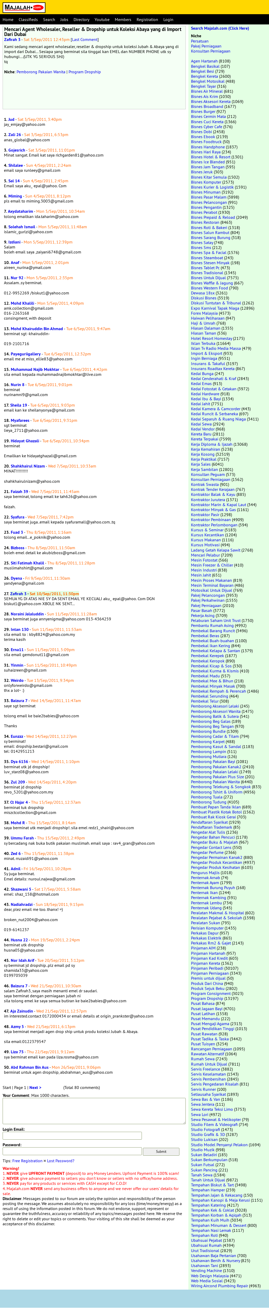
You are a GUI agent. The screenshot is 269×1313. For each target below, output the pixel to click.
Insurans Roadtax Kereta (213, 368)
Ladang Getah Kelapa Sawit (215, 550)
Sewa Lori (199, 1114)
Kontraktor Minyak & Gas (213, 509)
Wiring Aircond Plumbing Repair (219, 1285)
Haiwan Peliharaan (208, 318)
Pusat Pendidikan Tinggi (212, 1028)
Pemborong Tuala (207, 797)
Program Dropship (85, 71)
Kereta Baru (201, 434)
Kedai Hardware (205, 393)
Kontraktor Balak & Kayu (213, 494)
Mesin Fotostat (204, 560)
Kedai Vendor (203, 429)
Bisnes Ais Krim (204, 96)
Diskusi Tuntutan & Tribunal (216, 302)
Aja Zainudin (21, 1011)
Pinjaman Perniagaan (210, 973)
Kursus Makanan (206, 539)
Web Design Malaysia (210, 1275)
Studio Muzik (203, 1149)
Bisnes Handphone (208, 146)
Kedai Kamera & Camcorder (215, 408)
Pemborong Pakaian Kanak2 (216, 766)
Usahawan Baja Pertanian (213, 1255)
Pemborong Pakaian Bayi (213, 761)
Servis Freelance (205, 1069)
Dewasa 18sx (203, 292)
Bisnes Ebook (203, 136)
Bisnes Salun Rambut (210, 232)
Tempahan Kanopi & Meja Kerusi (220, 1200)
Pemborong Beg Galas (211, 721)
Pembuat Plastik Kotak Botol (216, 811)
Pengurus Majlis (205, 872)
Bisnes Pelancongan (209, 202)
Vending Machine (206, 1270)
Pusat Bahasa (203, 1003)
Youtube (102, 19)
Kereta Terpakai (204, 439)
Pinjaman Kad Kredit (209, 958)
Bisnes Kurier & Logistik (212, 187)
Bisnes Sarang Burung (210, 237)
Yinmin (17, 665)
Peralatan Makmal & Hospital (217, 912)
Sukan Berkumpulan (209, 1159)
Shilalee (15, 165)
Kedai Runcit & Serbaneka (214, 413)
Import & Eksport (206, 353)
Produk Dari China (207, 983)
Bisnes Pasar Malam (208, 197)
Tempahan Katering (208, 1205)
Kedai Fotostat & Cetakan (213, 388)
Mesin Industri (204, 570)
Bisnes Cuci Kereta (207, 121)
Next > (35, 1087)
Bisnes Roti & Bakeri (209, 227)
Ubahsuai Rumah (206, 1245)
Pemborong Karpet (208, 741)
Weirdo (17, 680)
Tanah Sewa (202, 1174)
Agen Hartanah (204, 61)
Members (123, 19)
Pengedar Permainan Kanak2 (216, 857)
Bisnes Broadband (207, 106)
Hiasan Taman (203, 333)
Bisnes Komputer (206, 182)
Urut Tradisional (205, 1250)
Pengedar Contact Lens (211, 847)
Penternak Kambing (208, 897)
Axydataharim (20, 211)
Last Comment (84, 39)
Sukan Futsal (202, 1164)
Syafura (17, 517)
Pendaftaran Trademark (211, 827)
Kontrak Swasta (205, 484)
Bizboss (17, 548)
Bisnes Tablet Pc (205, 267)
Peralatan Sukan (205, 922)
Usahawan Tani (204, 1265)
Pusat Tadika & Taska (210, 1038)
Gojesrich (16, 150)
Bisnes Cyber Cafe (206, 126)
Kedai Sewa (201, 424)
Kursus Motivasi (205, 544)
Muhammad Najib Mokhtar (35, 369)
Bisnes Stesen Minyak (210, 262)
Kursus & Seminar (207, 529)
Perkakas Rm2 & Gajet (211, 943)
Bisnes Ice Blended (208, 161)
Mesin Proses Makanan (211, 580)
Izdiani (14, 242)
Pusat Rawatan (204, 1033)
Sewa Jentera (202, 1104)
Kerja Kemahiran (205, 449)
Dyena (16, 578)
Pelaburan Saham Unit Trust (216, 620)
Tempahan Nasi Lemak (211, 1230)
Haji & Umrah (203, 323)
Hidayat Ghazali (25, 441)
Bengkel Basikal (205, 66)
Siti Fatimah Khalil (27, 563)
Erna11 (17, 649)
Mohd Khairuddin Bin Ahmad (37, 328)
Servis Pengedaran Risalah (215, 1084)
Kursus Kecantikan (207, 534)
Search (49, 19)
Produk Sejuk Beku (208, 988)
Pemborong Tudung (208, 802)
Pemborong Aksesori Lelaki (215, 706)
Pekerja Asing (203, 615)
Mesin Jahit (201, 575)
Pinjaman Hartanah (208, 953)
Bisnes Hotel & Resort (210, 156)
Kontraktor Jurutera (208, 499)
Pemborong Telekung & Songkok (221, 786)
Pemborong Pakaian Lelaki (214, 771)
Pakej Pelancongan (208, 595)
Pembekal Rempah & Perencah (218, 691)
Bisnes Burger (203, 111)
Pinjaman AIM (203, 948)
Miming (15, 196)
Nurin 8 (17, 384)
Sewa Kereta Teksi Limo (212, 1109)
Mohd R (18, 823)
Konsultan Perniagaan (210, 51)
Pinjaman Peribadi (207, 968)
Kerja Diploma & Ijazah (211, 444)
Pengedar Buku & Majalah (214, 842)
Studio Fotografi (205, 1129)
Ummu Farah (22, 838)
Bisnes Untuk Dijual (208, 277)
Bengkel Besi (202, 71)
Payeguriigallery (26, 354)
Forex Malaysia (204, 313)
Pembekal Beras (205, 635)
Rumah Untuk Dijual (209, 1064)
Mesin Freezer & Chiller (212, 565)
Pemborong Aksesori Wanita (216, 711)
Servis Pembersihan (208, 1079)
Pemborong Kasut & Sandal (216, 746)
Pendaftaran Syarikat (209, 822)
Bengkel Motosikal (208, 81)
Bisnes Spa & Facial (208, 252)
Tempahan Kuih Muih (210, 1220)
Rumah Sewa (203, 1058)
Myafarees (20, 420)
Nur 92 (17, 278)
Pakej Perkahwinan (208, 600)
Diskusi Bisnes (203, 297)
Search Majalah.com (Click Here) (220, 28)
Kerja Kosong (203, 454)
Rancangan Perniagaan (211, 1048)
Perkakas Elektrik (206, 938)
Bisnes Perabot (204, 212)
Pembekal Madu (205, 675)
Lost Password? (60, 1160)
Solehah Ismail (21, 227)
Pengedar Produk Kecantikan (216, 862)
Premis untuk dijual (208, 978)
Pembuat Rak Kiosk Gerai (213, 816)
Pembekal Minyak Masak (213, 686)
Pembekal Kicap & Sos (211, 665)
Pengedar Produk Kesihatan (215, 867)
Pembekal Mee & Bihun (212, 680)
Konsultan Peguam (208, 474)
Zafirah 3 (12, 39)
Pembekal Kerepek (207, 655)
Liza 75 (17, 1052)
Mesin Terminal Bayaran (212, 585)
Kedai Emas (201, 383)
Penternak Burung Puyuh (213, 887)
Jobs (64, 19)
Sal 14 (14, 181)
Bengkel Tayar (203, 86)
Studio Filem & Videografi (214, 1124)
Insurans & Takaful (208, 363)
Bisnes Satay (202, 242)
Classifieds (28, 19)
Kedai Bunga (202, 373)
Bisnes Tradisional (207, 272)
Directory (81, 19)
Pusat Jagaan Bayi (207, 1008)
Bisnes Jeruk (202, 171)
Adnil (15, 868)
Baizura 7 (19, 700)
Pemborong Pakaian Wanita (41, 71)
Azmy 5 (17, 1026)
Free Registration (27, 1160)
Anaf (15, 262)
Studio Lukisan (204, 1139)
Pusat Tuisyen (203, 1043)
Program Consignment (211, 993)
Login (168, 19)
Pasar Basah (201, 610)
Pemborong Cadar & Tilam (215, 736)
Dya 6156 (19, 761)
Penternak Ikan (204, 892)
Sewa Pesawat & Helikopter (216, 1119)
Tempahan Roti (204, 1235)
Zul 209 (18, 782)
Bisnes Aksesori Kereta (211, 101)
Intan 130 (20, 629)
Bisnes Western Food (209, 287)
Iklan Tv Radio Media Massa (216, 348)
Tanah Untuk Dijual (208, 1179)
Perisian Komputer (207, 928)
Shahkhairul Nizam (28, 466)
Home (8, 19)
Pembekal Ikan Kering (210, 645)
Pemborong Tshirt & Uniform (216, 792)
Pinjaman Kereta (205, 963)
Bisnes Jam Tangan (208, 166)
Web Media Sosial (207, 1280)
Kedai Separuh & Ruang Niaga (218, 419)
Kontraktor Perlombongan (214, 524)
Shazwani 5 (21, 889)
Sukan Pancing (204, 1169)
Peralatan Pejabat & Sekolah (216, 917)
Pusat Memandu (205, 1018)
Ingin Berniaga (204, 358)
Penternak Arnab (205, 877)
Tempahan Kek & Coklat (212, 1210)
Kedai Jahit (200, 403)
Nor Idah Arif (22, 960)
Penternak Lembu (206, 902)
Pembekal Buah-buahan (212, 640)
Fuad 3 (17, 532)
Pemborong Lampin (208, 751)
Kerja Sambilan (204, 469)
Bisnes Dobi (201, 131)
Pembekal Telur (205, 701)
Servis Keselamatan (208, 1074)
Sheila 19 (18, 405)
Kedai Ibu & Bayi (206, 398)
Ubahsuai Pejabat (206, 1240)
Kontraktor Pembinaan (211, 519)
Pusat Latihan (203, 1013)
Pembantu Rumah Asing (212, 625)
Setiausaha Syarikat (208, 1094)
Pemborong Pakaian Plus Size (217, 776)
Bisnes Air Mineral (207, 91)
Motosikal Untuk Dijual (211, 590)
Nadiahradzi (22, 904)
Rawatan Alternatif (207, 1053)
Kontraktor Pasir (205, 514)
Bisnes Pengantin (206, 207)
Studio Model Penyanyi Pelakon (219, 1144)
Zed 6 (16, 853)
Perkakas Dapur (205, 933)
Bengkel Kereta (204, 76)
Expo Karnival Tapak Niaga (215, 308)
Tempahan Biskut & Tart (212, 1184)
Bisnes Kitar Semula (209, 177)
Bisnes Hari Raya (206, 151)
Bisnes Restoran (205, 222)
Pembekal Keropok (208, 660)
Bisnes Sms (201, 247)
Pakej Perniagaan (206, 46)
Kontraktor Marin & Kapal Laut (218, 504)
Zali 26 (14, 134)
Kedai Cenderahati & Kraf (213, 378)
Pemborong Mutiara (208, 756)
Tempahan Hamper (208, 1189)
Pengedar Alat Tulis (208, 832)
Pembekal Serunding (209, 696)
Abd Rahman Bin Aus (30, 1067)
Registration (147, 19)
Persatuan (200, 41)
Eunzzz (17, 736)
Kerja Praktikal (203, 459)
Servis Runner (203, 1089)
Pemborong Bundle (208, 731)
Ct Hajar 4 (19, 802)
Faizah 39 (19, 491)
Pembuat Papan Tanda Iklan (216, 806)
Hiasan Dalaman (205, 328)
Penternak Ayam (205, 882)
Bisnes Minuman (206, 192)
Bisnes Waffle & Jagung (212, 283)
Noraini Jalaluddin (27, 614)
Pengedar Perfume (207, 852)
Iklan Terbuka (203, 343)
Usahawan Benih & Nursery (215, 1260)
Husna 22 (19, 940)
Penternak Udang (206, 907)
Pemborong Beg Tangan (212, 726)
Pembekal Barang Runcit (213, 630)
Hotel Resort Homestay (211, 338)
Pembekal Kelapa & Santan (215, 650)
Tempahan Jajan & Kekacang (216, 1195)
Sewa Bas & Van (205, 1099)
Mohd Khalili (22, 303)
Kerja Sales (201, 464)
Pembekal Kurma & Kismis (215, 670)
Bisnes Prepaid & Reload (213, 217)
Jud (11, 119)
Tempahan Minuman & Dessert (218, 1225)
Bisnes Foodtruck (206, 141)
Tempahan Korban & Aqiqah (216, 1215)
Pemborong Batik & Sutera (215, 716)
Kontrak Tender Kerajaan (213, 489)
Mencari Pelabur (205, 555)
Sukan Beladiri (204, 1154)
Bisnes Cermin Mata (208, 116)
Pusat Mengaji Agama (210, 1023)
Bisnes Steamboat (207, 257)
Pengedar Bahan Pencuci (213, 837)
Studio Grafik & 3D (208, 1134)
